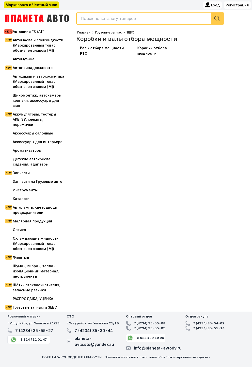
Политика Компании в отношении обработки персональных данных (157, 357)
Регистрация (237, 5)
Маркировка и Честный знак (31, 5)
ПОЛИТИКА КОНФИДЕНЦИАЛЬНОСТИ (72, 357)
